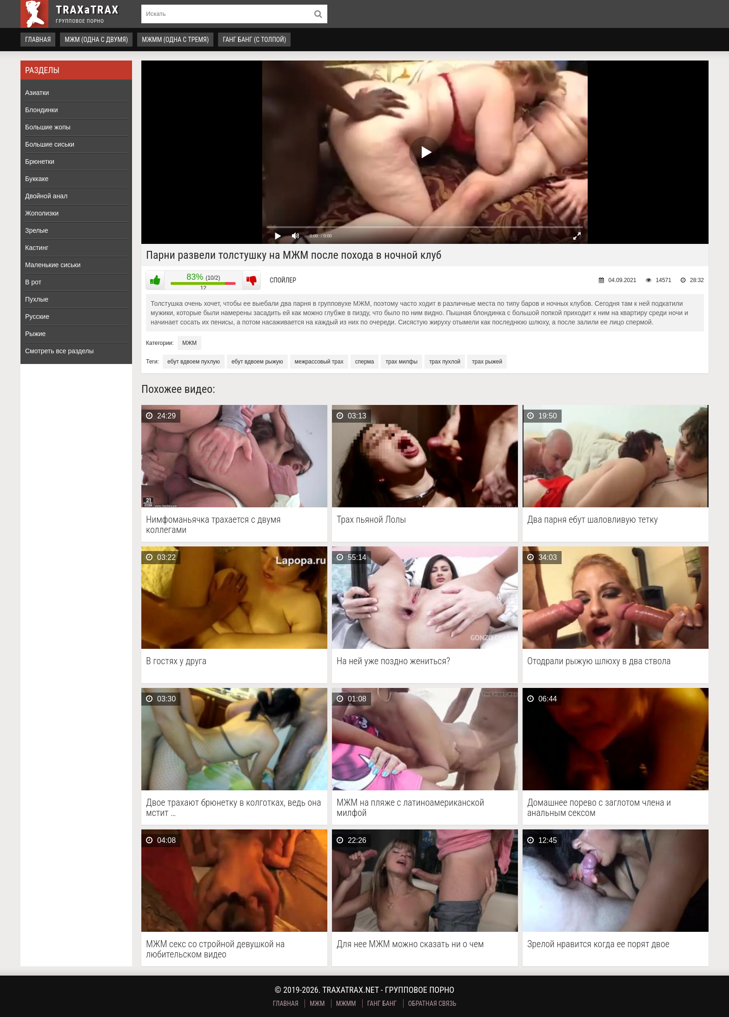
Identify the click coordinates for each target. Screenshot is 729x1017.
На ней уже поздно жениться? (393, 661)
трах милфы (401, 361)
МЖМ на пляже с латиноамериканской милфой (410, 807)
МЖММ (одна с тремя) (175, 39)
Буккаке (36, 178)
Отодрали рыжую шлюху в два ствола (599, 661)
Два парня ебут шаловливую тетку (592, 519)
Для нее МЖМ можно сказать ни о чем (410, 944)
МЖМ (189, 343)
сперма (364, 361)
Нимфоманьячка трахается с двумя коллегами (213, 524)
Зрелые (36, 230)
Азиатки (37, 92)
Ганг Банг (382, 1003)
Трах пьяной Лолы (371, 519)
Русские (37, 316)
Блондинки (41, 110)
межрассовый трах (319, 361)
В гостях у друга (176, 661)
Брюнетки (39, 161)
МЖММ (346, 1003)
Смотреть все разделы (59, 351)
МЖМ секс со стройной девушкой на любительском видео (215, 949)
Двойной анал (46, 196)
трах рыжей (487, 361)
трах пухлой (444, 361)
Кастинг (36, 247)
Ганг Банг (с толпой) (254, 39)
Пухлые (36, 299)
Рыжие (35, 333)
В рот (33, 282)
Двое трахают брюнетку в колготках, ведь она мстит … (233, 807)
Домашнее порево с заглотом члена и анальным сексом (599, 807)
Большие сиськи (49, 144)
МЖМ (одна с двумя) (96, 39)
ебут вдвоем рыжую (257, 361)
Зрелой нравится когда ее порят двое (598, 944)
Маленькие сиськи (52, 265)
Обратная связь (432, 1003)
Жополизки (42, 213)
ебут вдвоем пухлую (193, 361)
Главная (38, 39)
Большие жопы (48, 127)
